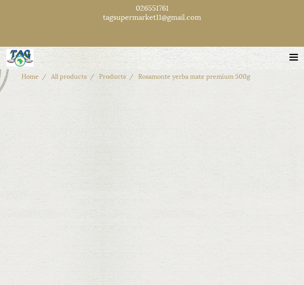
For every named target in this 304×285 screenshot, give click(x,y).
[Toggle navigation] (293, 57)
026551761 (152, 7)
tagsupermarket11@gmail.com (152, 16)
